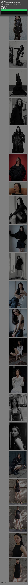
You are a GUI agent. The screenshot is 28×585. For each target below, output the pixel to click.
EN (5, 7)
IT (4, 7)
